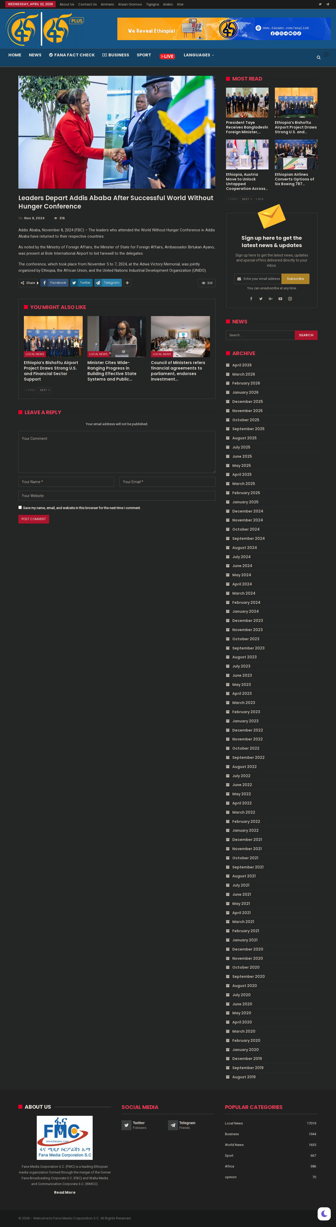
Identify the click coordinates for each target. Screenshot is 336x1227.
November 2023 (247, 629)
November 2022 (247, 739)
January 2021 (245, 940)
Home (14, 55)
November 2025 (247, 410)
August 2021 (244, 876)
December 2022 (247, 730)
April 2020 (242, 1022)
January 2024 (245, 611)
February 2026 (246, 383)
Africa (229, 1166)
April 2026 (242, 365)
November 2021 (247, 848)
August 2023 (244, 657)
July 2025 (241, 447)
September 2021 (248, 867)
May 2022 (241, 794)
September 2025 (248, 428)
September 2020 (248, 976)
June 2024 (242, 565)
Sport (144, 55)
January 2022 (245, 830)
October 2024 (246, 529)
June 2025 (242, 456)
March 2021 (243, 921)
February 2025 (246, 492)
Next (45, 390)
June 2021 (241, 894)
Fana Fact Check (72, 55)
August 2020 (244, 985)
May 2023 (241, 684)
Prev (30, 390)
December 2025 (247, 401)
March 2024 (243, 593)
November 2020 (247, 958)
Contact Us (87, 4)
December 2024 (247, 511)
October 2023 (245, 639)
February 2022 (246, 821)
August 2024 (244, 547)
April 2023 (242, 693)
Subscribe (295, 278)
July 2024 (241, 556)
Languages (197, 55)
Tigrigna (152, 4)
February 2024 (246, 602)
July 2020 (241, 994)
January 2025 (245, 502)
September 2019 (248, 1067)
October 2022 (245, 748)
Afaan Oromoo (130, 4)
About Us (67, 4)
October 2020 (246, 967)
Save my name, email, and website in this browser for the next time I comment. (82, 508)
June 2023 (242, 675)
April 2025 (242, 474)
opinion (231, 1177)
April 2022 (242, 803)
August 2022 (244, 766)
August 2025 (244, 438)
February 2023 (246, 711)
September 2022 (248, 757)
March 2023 (243, 702)
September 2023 (248, 648)
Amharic (107, 4)
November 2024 (247, 520)
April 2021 (241, 912)
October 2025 (245, 420)
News (35, 55)
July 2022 (241, 775)
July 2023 (241, 666)
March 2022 (243, 812)
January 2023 (245, 721)
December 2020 (247, 949)
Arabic (168, 4)
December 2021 (247, 839)
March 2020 (243, 1031)
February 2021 (245, 930)
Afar (180, 4)
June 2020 (242, 1004)
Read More (65, 1192)
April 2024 (242, 584)
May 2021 (241, 903)
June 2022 (242, 784)
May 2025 (241, 465)
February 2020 (246, 1040)
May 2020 (241, 1013)
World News (234, 1144)
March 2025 (243, 483)
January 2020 (245, 1049)
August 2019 (244, 1077)
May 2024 (241, 575)
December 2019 (247, 1058)
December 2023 (247, 620)
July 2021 (240, 885)
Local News (35, 354)
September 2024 (248, 538)
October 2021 (245, 858)
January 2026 (245, 392)
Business (115, 55)
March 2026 (243, 374)
